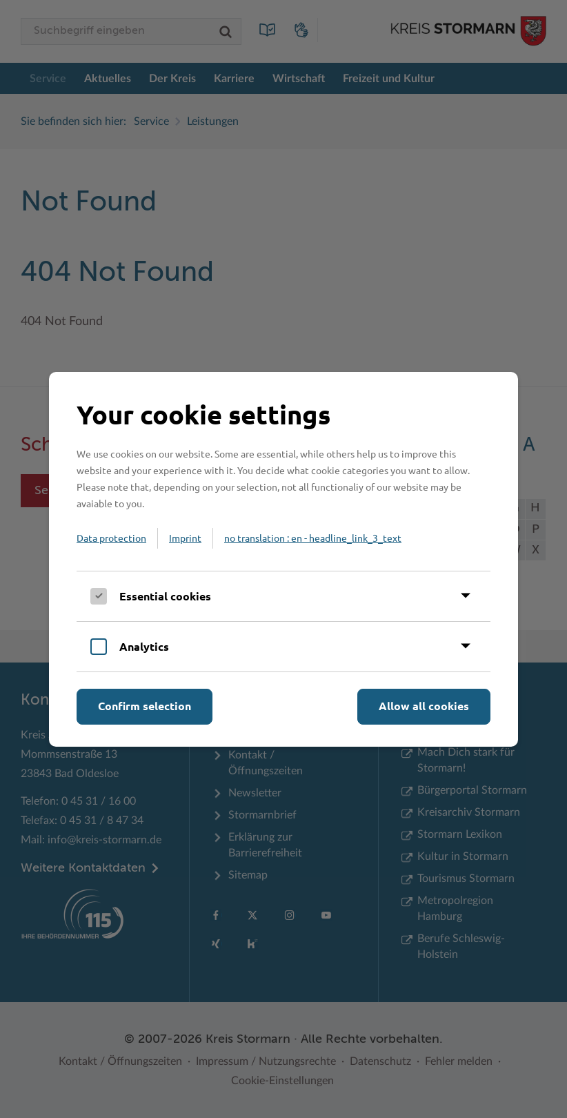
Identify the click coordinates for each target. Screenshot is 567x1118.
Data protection (111, 537)
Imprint (185, 537)
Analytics (144, 646)
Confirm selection (144, 705)
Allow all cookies (424, 705)
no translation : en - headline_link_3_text (312, 537)
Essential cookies (165, 596)
